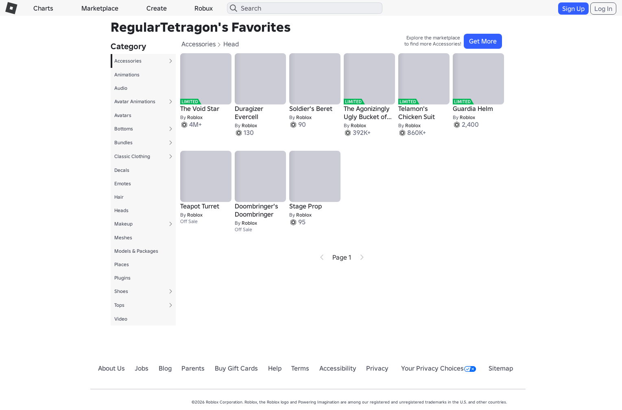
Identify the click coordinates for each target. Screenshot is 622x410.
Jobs (141, 368)
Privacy (377, 368)
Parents (193, 368)
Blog (165, 368)
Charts (43, 8)
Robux (203, 8)
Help (275, 368)
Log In (603, 8)
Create (156, 8)
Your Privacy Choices (438, 368)
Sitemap (501, 368)
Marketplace (99, 8)
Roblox (195, 117)
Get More (483, 41)
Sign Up (573, 8)
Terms (300, 368)
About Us (111, 368)
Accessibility (337, 368)
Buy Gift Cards (236, 368)
